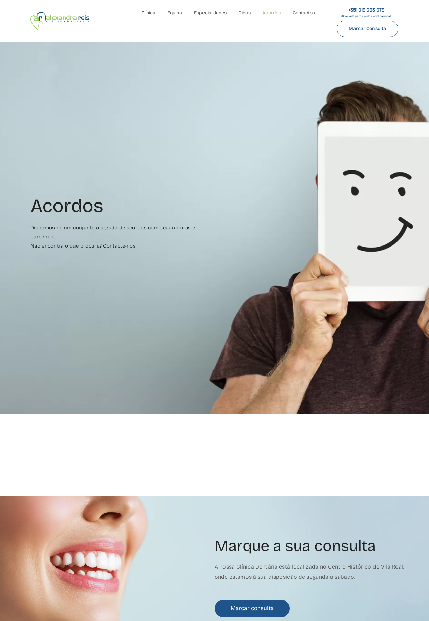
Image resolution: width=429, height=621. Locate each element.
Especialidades (210, 13)
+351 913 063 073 (366, 12)
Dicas (244, 13)
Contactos (304, 13)
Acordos (271, 13)
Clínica (148, 13)
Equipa (174, 13)
